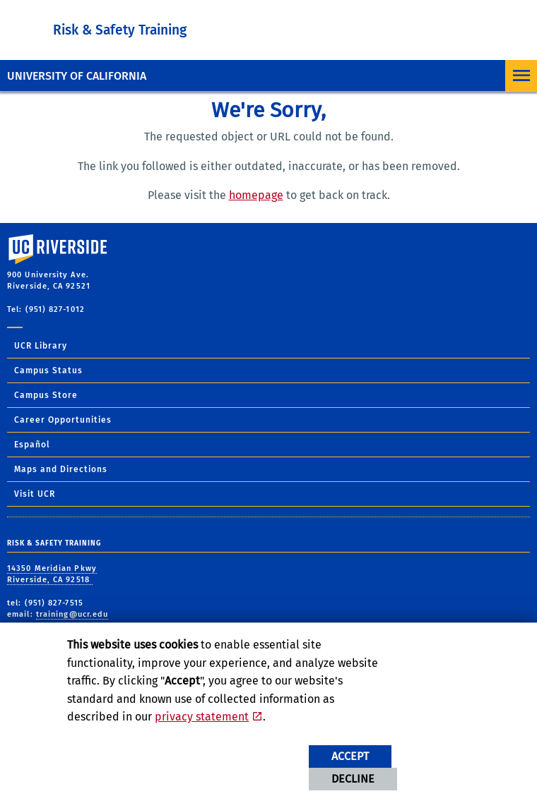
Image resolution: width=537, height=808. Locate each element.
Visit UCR (34, 494)
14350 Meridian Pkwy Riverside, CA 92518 (52, 574)
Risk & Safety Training (120, 30)
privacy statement (202, 716)
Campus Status (48, 370)
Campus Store (46, 395)
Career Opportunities (63, 420)
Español (32, 445)
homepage (256, 195)
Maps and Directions (60, 469)
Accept (350, 756)
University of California (76, 76)
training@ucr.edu (72, 614)
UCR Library (40, 346)
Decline (352, 778)
